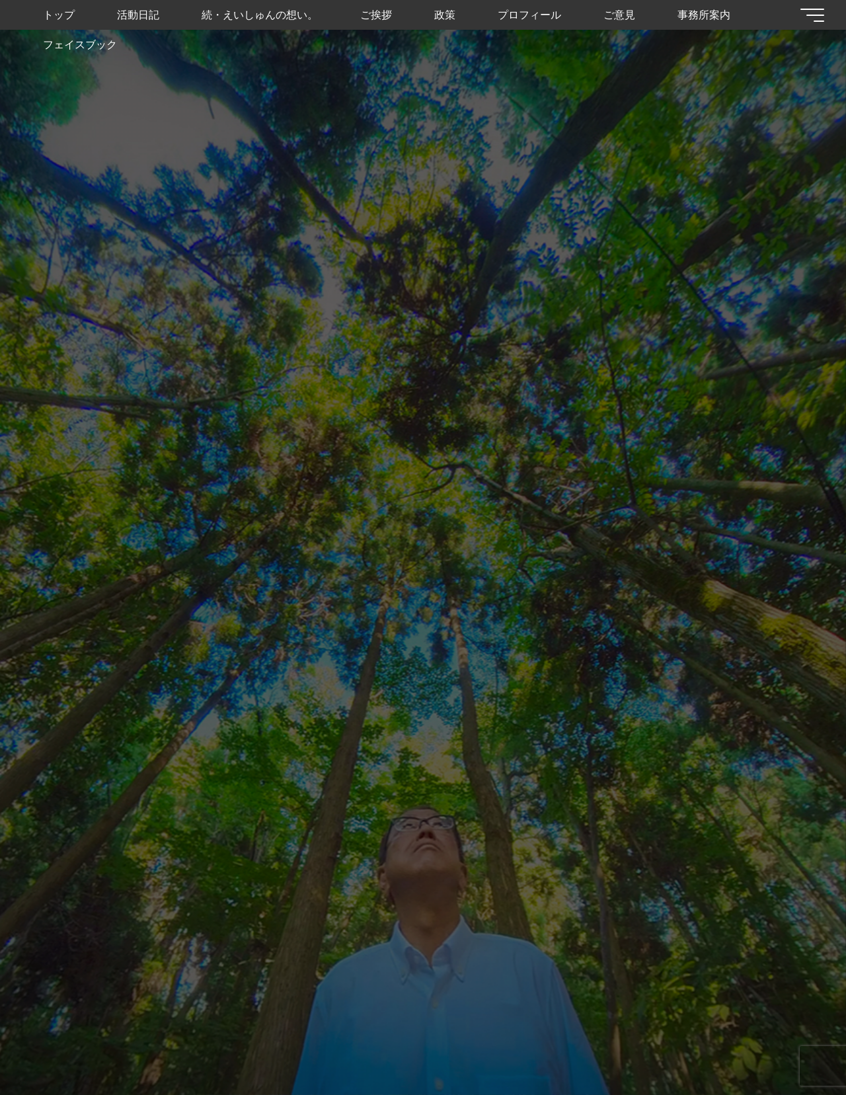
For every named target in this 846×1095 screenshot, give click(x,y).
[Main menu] (808, 15)
